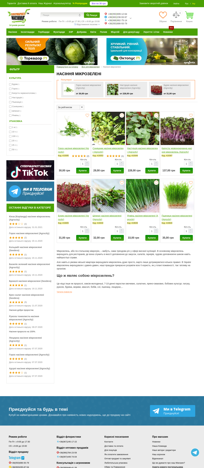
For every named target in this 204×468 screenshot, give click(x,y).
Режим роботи (18, 436)
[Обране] (163, 17)
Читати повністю (64, 292)
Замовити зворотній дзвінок (153, 3)
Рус (187, 3)
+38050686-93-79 (117, 23)
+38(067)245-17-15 (68, 441)
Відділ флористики (69, 436)
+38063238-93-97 (117, 17)
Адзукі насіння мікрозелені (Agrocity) (29, 368)
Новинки (156, 441)
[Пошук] (92, 15)
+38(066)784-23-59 (68, 452)
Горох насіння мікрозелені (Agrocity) (29, 233)
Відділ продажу (19, 452)
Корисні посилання (116, 436)
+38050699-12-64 (117, 14)
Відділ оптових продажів (72, 447)
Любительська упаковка (115, 463)
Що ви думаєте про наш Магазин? (168, 463)
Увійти (176, 3)
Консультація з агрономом (73, 462)
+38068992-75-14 (117, 20)
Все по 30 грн (99, 3)
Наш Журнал (45, 3)
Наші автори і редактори (164, 450)
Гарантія (11, 3)
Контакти (108, 441)
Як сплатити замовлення (116, 454)
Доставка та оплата (113, 446)
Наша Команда (159, 446)
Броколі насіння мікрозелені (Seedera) (30, 281)
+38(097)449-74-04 (68, 457)
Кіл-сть (83, 159)
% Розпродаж (80, 3)
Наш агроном (158, 454)
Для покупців (110, 450)
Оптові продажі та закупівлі (117, 458)
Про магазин (160, 436)
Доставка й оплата (27, 3)
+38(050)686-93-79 (20, 463)
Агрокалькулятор (62, 3)
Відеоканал (157, 458)
